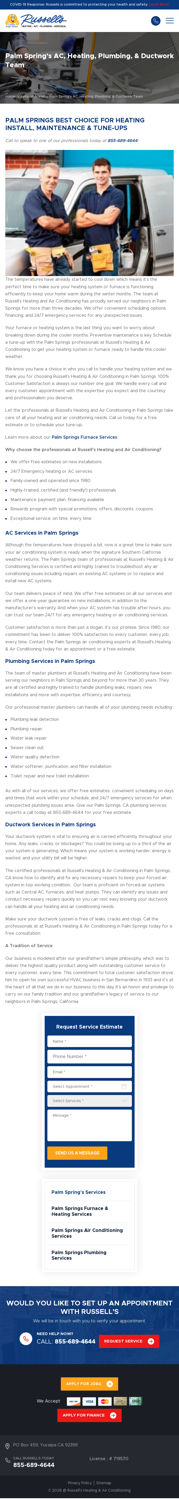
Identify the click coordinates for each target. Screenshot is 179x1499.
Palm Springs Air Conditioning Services (87, 1234)
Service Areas (33, 96)
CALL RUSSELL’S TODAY (33, 1459)
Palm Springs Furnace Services (84, 437)
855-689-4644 (155, 20)
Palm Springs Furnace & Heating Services (80, 1212)
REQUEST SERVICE (123, 1342)
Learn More (159, 4)
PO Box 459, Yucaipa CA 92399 (45, 1446)
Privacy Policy (80, 1484)
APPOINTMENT (147, 1304)
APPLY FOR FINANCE (84, 1416)
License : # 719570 (109, 1460)
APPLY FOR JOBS (83, 1385)
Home (10, 96)
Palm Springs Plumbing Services (79, 1256)
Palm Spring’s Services (78, 1192)
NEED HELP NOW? (55, 1335)
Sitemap (103, 1484)
